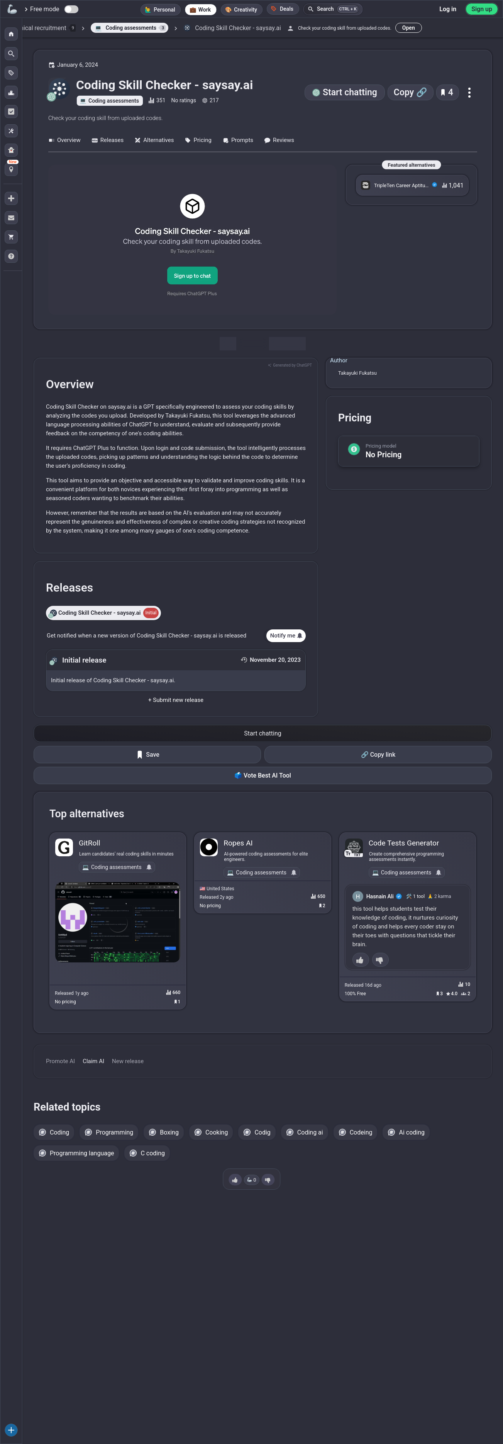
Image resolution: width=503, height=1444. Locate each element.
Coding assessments (113, 101)
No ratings (183, 100)
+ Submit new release (175, 700)
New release (128, 1061)
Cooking (216, 1132)
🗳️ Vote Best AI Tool (262, 775)
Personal (164, 10)
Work (204, 10)
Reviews (279, 140)
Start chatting (350, 92)
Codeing (361, 1132)
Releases (107, 140)
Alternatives (154, 140)
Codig (262, 1132)
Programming (114, 1132)
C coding (153, 1153)
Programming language (82, 1153)
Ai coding (412, 1132)
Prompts (237, 140)
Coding (59, 1132)
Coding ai (310, 1132)
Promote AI (60, 1061)
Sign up (481, 9)
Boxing (169, 1132)
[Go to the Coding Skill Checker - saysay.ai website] (192, 240)
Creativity (245, 10)
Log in (447, 9)
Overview (64, 140)
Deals (282, 8)
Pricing (198, 140)
